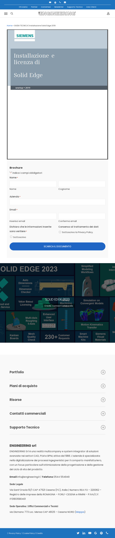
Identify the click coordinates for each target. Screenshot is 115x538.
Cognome (64, 188)
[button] (5, 13)
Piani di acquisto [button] (57, 386)
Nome (13, 188)
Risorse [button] (57, 399)
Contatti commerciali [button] (57, 413)
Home (9, 25)
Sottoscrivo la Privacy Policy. (77, 232)
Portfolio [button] (57, 372)
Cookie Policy (29, 533)
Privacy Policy (14, 533)
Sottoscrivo (19, 237)
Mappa (80, 512)
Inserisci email (17, 220)
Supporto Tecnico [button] (57, 427)
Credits (39, 533)
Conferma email (67, 220)
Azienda (15, 196)
